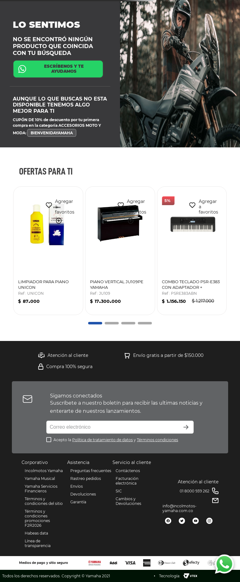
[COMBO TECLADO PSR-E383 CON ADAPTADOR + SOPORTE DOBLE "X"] (192, 250)
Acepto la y (115, 439)
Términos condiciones (157, 439)
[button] (56, 221)
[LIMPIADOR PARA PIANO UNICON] (48, 250)
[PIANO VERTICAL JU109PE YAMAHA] (120, 250)
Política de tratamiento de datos (102, 439)
